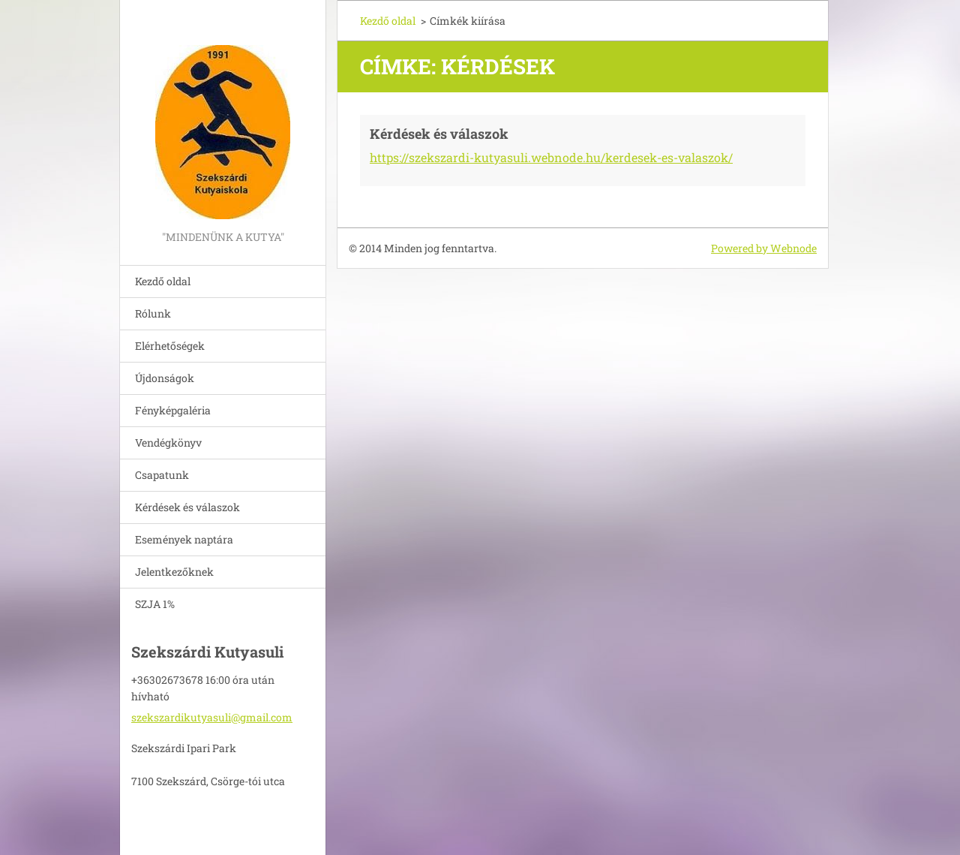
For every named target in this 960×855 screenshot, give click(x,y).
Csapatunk (162, 475)
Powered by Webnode (764, 248)
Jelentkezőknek (174, 571)
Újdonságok (164, 378)
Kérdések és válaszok (187, 507)
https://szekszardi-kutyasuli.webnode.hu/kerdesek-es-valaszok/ (551, 157)
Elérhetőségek (170, 346)
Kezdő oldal (162, 281)
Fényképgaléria (173, 410)
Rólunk (153, 313)
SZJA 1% (155, 604)
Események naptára (184, 539)
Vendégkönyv (168, 442)
